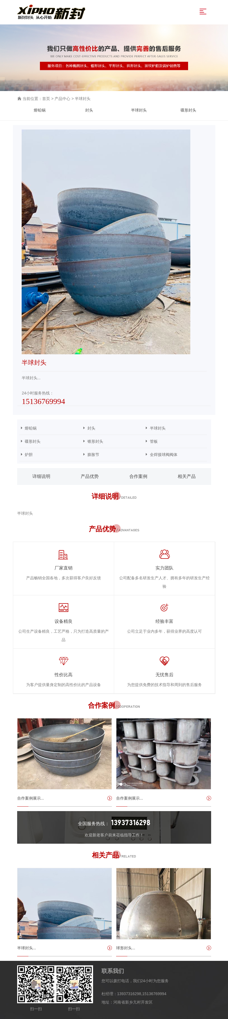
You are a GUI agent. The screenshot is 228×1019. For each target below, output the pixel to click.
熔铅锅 (40, 110)
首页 (46, 98)
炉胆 (48, 454)
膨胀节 (111, 454)
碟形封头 (188, 110)
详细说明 (41, 476)
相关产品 (187, 476)
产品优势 (90, 476)
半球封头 (83, 98)
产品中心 (62, 98)
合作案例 (138, 476)
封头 (89, 110)
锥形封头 (111, 441)
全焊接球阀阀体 (173, 454)
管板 (173, 441)
